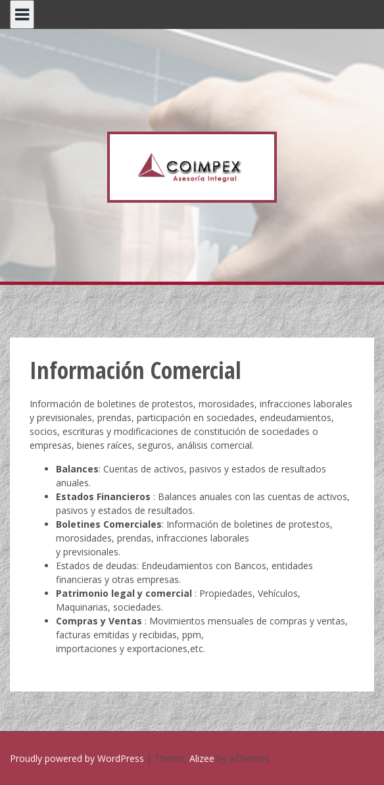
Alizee (201, 758)
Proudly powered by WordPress (77, 758)
